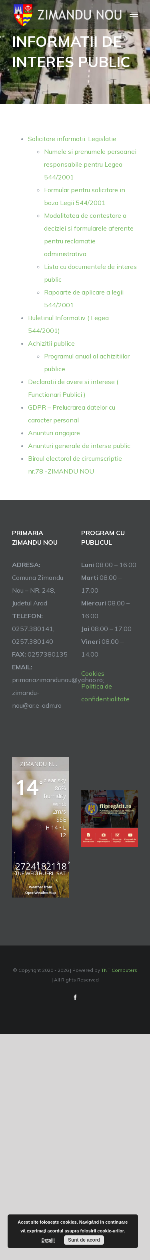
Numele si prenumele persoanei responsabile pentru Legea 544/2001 (90, 164)
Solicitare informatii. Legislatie (72, 139)
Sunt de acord (84, 1240)
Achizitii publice (51, 343)
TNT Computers (119, 970)
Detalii (48, 1240)
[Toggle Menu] (134, 14)
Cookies (92, 673)
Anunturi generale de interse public (79, 446)
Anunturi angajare (54, 433)
